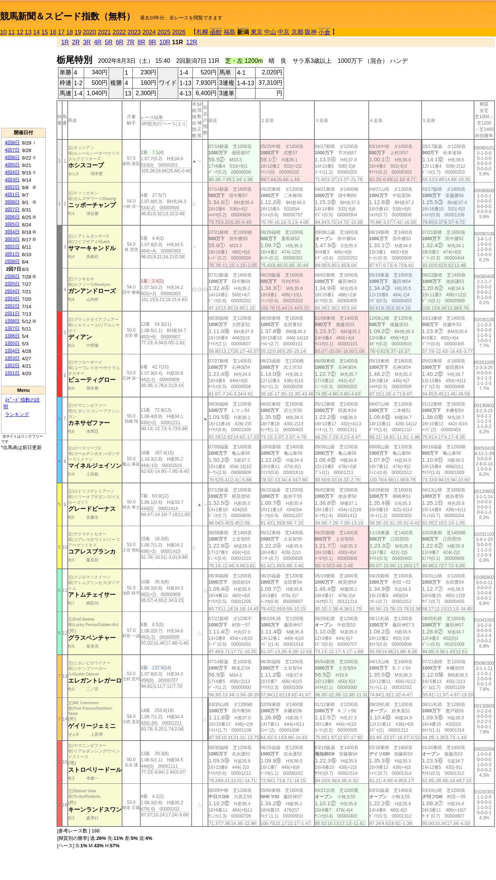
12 (20, 32)
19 (77, 32)
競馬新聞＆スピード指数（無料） (67, 16)
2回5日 (12, 284)
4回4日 (12, 172)
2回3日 (12, 299)
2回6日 (12, 276)
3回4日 (12, 232)
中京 (283, 32)
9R (152, 42)
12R (191, 42)
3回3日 (12, 239)
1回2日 (12, 365)
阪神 (311, 32)
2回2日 (12, 306)
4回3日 (12, 180)
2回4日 (12, 291)
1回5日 (12, 343)
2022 (119, 32)
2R (76, 42)
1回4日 (12, 351)
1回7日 (12, 328)
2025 (164, 32)
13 (28, 32)
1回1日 (12, 373)
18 (69, 32)
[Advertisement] (23, 82)
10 (3, 32)
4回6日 (12, 157)
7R (130, 42)
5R (108, 42)
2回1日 (12, 313)
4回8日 (12, 142)
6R (119, 42)
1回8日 (12, 321)
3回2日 (12, 246)
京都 (297, 32)
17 (61, 32)
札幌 (202, 32)
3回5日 (12, 224)
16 (53, 32)
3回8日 (12, 202)
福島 (230, 32)
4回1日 (12, 194)
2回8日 (12, 261)
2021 (104, 32)
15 (44, 32)
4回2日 (12, 187)
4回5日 (12, 165)
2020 (89, 32)
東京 (257, 32)
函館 (216, 32)
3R (86, 42)
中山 (270, 32)
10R (165, 42)
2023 (134, 32)
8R (141, 42)
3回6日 (12, 217)
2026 (179, 32)
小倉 (324, 32)
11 (11, 32)
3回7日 (12, 209)
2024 (149, 32)
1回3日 (12, 358)
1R (64, 42)
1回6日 (12, 336)
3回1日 (12, 254)
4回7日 (12, 150)
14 (36, 32)
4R (97, 42)
